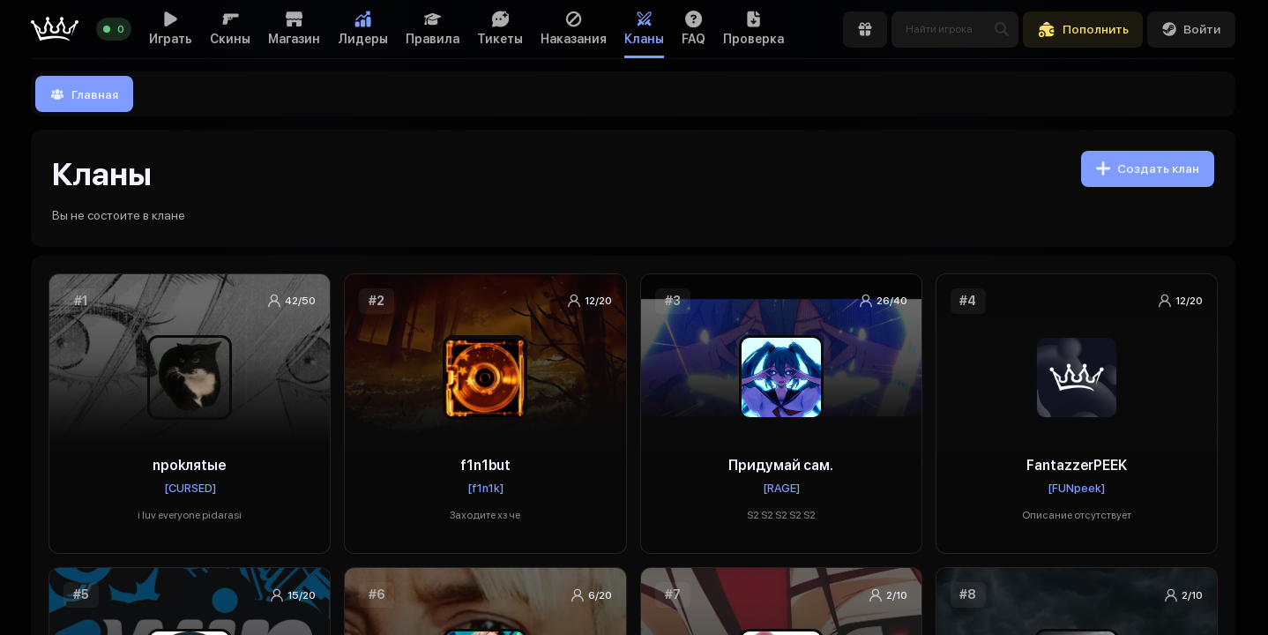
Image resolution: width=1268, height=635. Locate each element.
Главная (84, 94)
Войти (1191, 29)
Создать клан (1147, 168)
